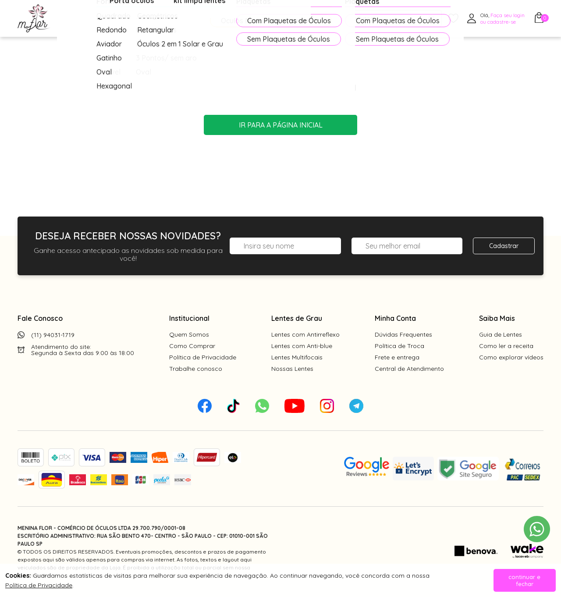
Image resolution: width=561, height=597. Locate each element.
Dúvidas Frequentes (403, 334)
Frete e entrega (397, 357)
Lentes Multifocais (297, 357)
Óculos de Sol (155, 19)
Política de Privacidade (202, 357)
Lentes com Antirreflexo (305, 334)
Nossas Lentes (292, 369)
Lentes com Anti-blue (301, 346)
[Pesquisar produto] (432, 18)
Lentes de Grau (296, 318)
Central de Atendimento (409, 369)
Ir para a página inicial (281, 125)
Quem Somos (189, 334)
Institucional (189, 318)
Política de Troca (399, 346)
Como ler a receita (506, 346)
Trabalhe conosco (195, 369)
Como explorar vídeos (511, 357)
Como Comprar (192, 346)
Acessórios (212, 19)
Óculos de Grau (90, 19)
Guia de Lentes (500, 334)
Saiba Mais (497, 318)
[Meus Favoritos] (453, 18)
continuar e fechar (524, 580)
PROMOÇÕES (273, 18)
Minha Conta (395, 318)
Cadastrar (503, 246)
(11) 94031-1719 (53, 335)
